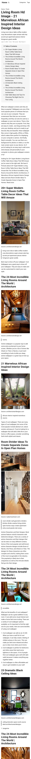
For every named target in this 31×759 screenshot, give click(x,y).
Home (4, 2)
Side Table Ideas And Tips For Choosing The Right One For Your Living (15, 97)
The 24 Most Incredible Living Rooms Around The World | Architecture (15, 59)
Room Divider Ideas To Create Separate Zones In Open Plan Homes (15, 71)
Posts (7, 9)
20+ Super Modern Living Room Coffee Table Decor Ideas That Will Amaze (13, 52)
